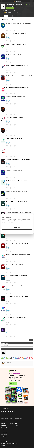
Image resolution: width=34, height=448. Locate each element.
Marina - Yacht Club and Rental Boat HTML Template (16, 275)
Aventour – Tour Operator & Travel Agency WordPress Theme (18, 23)
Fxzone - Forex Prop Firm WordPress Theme (15, 149)
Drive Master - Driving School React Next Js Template (16, 180)
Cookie (3, 222)
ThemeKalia (8, 37)
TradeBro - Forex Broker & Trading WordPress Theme (16, 170)
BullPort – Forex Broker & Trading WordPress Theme (16, 44)
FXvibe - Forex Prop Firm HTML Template (14, 138)
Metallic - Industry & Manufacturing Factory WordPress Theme (18, 128)
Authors (11, 423)
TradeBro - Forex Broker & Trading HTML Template (16, 96)
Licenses (3, 423)
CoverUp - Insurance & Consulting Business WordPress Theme (18, 306)
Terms (2, 421)
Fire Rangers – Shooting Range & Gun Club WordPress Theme (18, 212)
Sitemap (3, 445)
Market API (3, 425)
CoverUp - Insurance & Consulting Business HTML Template (18, 254)
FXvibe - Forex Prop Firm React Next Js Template (16, 317)
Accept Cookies (17, 227)
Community (17, 421)
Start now (12, 383)
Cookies (3, 429)
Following (16, 16)
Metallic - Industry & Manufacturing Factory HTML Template (18, 107)
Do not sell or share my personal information (9, 443)
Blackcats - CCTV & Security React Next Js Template (16, 191)
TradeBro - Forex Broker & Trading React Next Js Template (17, 54)
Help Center (12, 421)
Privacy (9, 222)
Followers (11, 16)
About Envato (3, 436)
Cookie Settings (4, 432)
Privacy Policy (4, 441)
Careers (2, 438)
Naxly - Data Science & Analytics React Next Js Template (17, 87)
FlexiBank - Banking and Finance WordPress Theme (16, 285)
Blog (16, 423)
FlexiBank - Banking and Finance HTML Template (16, 264)
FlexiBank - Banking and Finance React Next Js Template (17, 243)
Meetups (16, 425)
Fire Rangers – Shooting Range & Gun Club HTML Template (18, 159)
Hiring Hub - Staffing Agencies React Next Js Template (17, 201)
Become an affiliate (5, 427)
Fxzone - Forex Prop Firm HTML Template (14, 117)
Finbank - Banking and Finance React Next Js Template (17, 296)
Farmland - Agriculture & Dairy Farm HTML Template (16, 33)
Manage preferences (17, 231)
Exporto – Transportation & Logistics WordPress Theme (17, 65)
